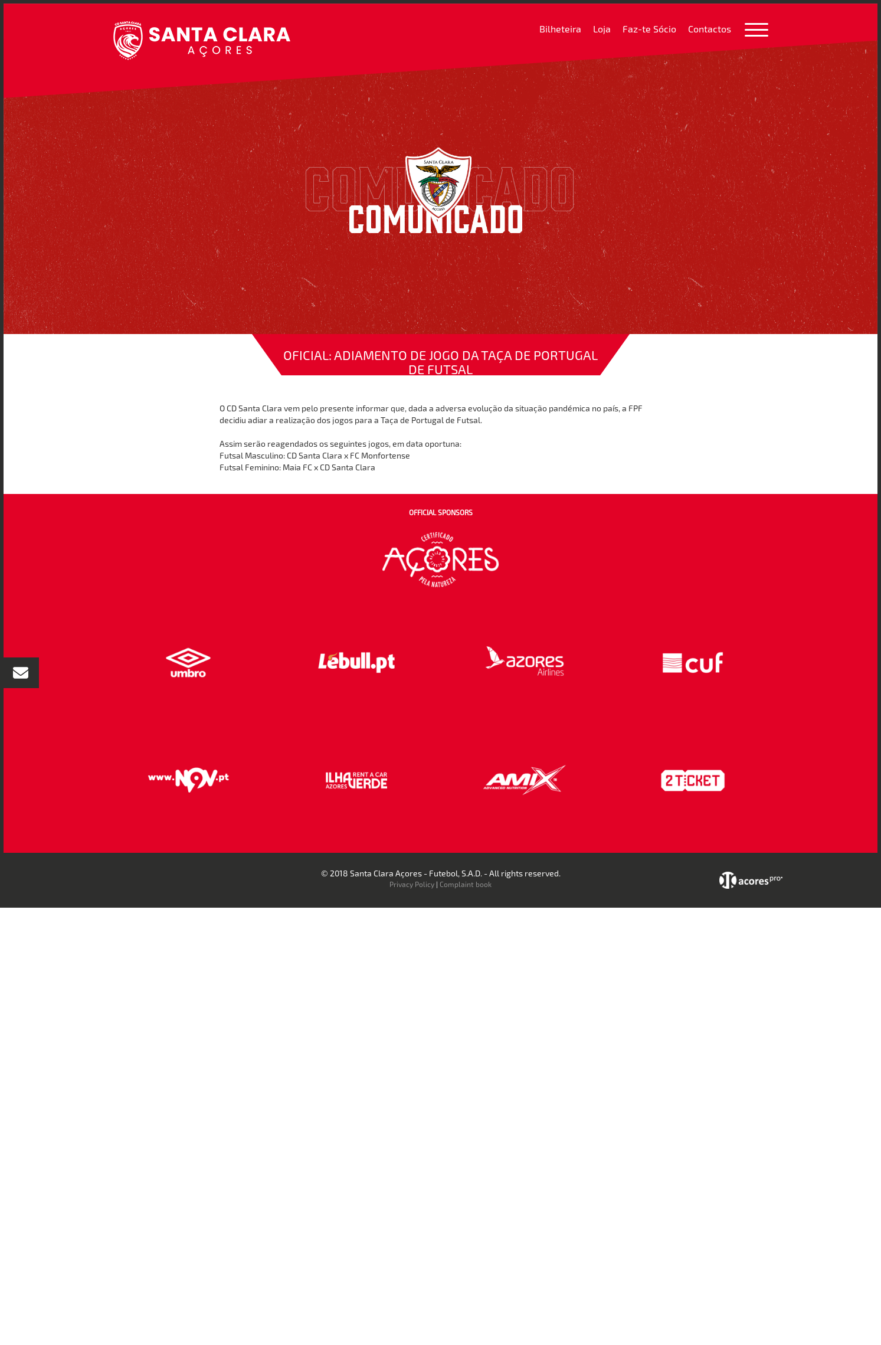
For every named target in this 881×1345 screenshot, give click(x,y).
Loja (602, 28)
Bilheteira (560, 28)
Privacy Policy (411, 884)
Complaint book (466, 884)
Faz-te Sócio (649, 28)
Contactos (709, 28)
